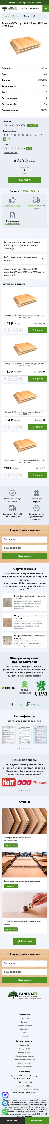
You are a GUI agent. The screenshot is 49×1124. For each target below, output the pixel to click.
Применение (24, 1029)
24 (31, 135)
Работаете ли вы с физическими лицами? (20, 259)
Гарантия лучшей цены (12, 206)
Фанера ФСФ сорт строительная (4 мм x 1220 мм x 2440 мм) (24, 461)
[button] (17, 748)
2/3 (11, 148)
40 (9, 139)
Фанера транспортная (24, 1056)
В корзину (25, 180)
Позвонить (36, 1120)
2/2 (5, 148)
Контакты (24, 1036)
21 (27, 135)
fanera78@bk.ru (24, 1086)
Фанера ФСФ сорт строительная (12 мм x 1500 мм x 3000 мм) (24, 413)
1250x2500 (32, 125)
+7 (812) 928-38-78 (30, 8)
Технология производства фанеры (22, 881)
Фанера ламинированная (24, 1060)
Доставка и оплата (24, 1026)
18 (23, 135)
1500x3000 (20, 125)
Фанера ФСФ (24, 1049)
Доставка (31, 206)
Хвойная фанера (24, 1063)
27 (36, 135)
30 (40, 135)
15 (19, 135)
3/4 (23, 148)
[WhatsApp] (5, 1111)
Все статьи (24, 941)
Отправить (24, 556)
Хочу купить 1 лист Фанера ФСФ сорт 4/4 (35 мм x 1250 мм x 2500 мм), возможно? (23, 272)
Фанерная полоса (24, 1067)
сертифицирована (12, 224)
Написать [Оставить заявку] (12, 1120)
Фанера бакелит (24, 1052)
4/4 (29, 148)
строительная (11, 153)
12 (15, 135)
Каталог (24, 1022)
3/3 (17, 148)
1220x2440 (8, 125)
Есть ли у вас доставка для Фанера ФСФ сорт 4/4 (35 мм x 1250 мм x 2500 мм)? (22, 245)
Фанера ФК (24, 1045)
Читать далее (11, 845)
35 (5, 139)
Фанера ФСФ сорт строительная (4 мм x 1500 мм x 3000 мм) (24, 365)
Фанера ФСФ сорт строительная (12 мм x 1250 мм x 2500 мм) (25, 316)
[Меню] (45, 8)
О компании (24, 1018)
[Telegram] (5, 1095)
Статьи (24, 1033)
